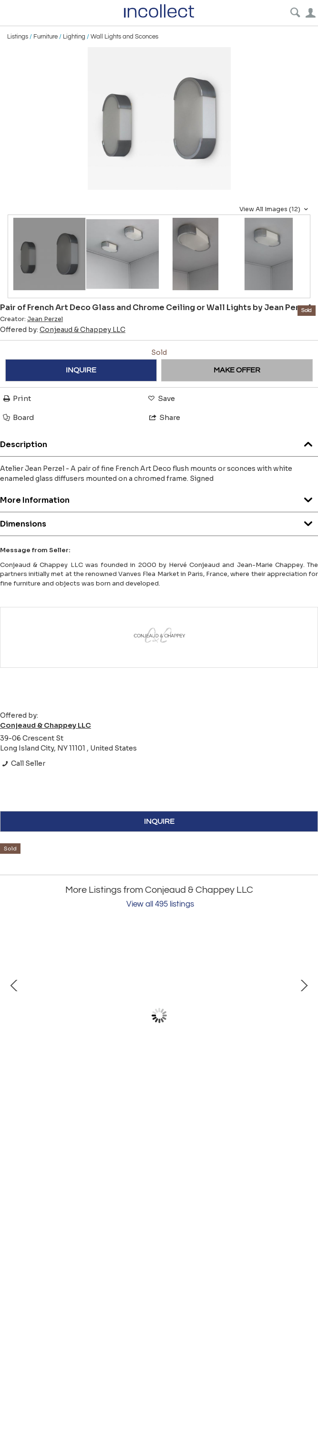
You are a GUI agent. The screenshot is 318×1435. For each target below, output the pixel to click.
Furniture (45, 36)
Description (159, 442)
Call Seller (22, 763)
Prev (14, 1016)
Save (160, 398)
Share (164, 417)
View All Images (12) (274, 209)
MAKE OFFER (237, 370)
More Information (159, 497)
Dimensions (159, 521)
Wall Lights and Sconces (124, 36)
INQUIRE (81, 370)
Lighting (74, 36)
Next (304, 1016)
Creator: (31, 319)
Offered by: (62, 329)
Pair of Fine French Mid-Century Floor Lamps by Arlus (114, 1098)
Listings (17, 36)
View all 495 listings (160, 904)
